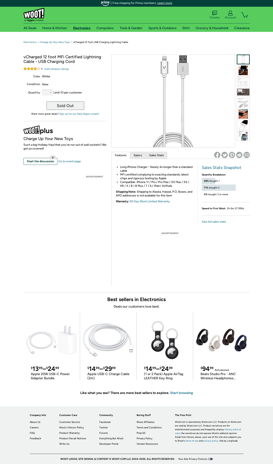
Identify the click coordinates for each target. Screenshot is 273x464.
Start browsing (181, 393)
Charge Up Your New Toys (55, 42)
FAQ (32, 433)
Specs (138, 155)
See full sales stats (214, 222)
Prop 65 (141, 433)
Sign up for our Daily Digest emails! (79, 113)
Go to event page (69, 161)
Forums (215, 14)
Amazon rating (56, 69)
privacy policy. (211, 440)
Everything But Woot (111, 438)
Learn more (164, 3)
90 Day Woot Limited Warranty (150, 201)
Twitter (103, 427)
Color (36, 76)
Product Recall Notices (72, 438)
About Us (35, 422)
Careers (34, 427)
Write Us (64, 443)
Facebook (105, 422)
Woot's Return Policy (71, 427)
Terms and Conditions (149, 427)
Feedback (35, 438)
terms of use (191, 440)
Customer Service (69, 422)
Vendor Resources (147, 443)
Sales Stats (156, 155)
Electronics (30, 42)
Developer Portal (108, 443)
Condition (33, 84)
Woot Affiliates (145, 422)
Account (230, 14)
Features (121, 155)
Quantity (34, 92)
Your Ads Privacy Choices (192, 459)
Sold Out (65, 105)
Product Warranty (69, 433)
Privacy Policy (144, 438)
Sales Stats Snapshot (221, 167)
